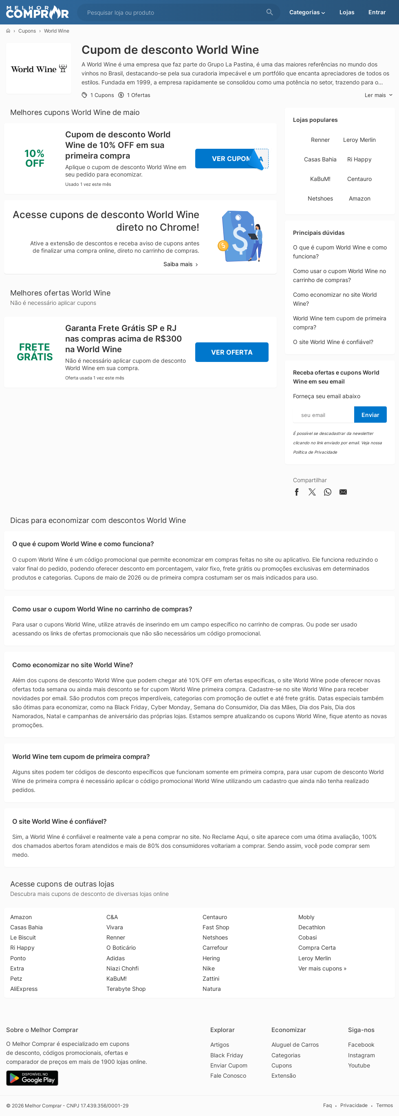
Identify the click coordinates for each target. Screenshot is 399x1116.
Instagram (361, 1055)
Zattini (211, 978)
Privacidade (354, 1105)
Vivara (114, 927)
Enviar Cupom (228, 1065)
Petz (16, 978)
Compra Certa (317, 947)
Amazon (359, 198)
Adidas (115, 958)
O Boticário (121, 947)
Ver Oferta (232, 352)
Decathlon (311, 927)
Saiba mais (181, 263)
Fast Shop (216, 927)
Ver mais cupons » (322, 968)
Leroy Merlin (359, 139)
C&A (112, 916)
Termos (384, 1105)
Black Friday (226, 1055)
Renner (320, 139)
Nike (209, 968)
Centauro (359, 178)
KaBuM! (320, 178)
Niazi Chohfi (122, 968)
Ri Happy (359, 159)
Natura (212, 988)
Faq (327, 1105)
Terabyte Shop (126, 988)
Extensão (283, 1075)
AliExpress (23, 988)
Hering (211, 958)
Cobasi (307, 937)
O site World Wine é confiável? (333, 341)
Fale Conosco (228, 1075)
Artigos (219, 1044)
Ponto (18, 958)
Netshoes (320, 198)
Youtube (359, 1065)
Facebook (361, 1044)
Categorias (285, 1055)
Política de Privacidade (315, 452)
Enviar (370, 414)
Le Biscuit (23, 937)
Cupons (27, 31)
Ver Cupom (240, 158)
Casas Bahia (320, 159)
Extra (17, 968)
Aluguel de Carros (295, 1044)
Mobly (306, 916)
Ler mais (379, 95)
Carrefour (215, 947)
